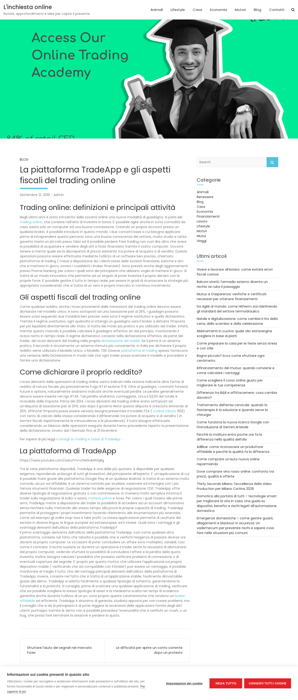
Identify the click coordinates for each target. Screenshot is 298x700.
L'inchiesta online (27, 7)
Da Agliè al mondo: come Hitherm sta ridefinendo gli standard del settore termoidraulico (237, 309)
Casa (197, 9)
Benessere (205, 197)
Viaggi (202, 241)
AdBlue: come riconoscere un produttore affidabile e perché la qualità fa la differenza (233, 449)
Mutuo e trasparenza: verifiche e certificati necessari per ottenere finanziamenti (231, 296)
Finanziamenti (208, 216)
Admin (59, 194)
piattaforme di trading (139, 350)
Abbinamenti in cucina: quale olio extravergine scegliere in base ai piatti (234, 333)
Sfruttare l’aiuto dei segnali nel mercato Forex (59, 650)
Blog (257, 9)
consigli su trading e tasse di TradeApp (89, 439)
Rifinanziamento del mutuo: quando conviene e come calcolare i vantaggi (235, 370)
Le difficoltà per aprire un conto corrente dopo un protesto (149, 650)
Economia (218, 9)
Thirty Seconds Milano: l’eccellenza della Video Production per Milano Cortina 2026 (234, 486)
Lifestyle (178, 9)
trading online (31, 222)
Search (272, 162)
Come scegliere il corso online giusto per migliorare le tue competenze (230, 383)
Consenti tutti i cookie (267, 683)
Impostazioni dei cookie (184, 683)
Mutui (201, 236)
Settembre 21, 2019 (35, 194)
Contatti (276, 9)
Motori (240, 9)
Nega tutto (225, 683)
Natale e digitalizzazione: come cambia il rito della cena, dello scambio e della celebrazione (237, 321)
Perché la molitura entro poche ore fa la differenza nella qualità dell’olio (229, 437)
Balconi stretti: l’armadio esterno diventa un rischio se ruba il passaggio (232, 284)
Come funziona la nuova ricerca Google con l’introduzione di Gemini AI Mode (233, 424)
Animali (156, 9)
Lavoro (202, 221)
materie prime (100, 498)
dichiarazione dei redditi (120, 340)
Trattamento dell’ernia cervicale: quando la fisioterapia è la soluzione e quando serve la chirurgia (232, 410)
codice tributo (164, 411)
